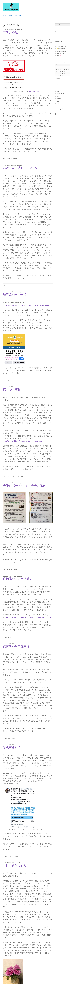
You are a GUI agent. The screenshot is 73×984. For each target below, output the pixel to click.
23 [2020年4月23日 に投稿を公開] (62, 73)
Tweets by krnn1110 (59, 36)
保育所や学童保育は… (17, 646)
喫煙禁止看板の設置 (61, 46)
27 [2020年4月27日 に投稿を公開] (56, 75)
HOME (4, 15)
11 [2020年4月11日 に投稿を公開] (66, 69)
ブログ (10, 15)
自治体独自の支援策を (17, 579)
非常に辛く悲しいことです (21, 168)
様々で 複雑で (13, 389)
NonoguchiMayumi (18, 29)
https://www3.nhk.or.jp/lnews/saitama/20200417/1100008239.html (26, 305)
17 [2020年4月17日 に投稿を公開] (64, 71)
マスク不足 (10, 32)
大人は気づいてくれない (62, 53)
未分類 (17, 476)
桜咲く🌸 (59, 56)
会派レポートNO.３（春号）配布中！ (27, 485)
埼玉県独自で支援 (14, 295)
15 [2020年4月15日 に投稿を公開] (60, 71)
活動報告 (15, 158)
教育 (14, 476)
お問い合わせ (17, 15)
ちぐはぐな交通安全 (61, 51)
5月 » (59, 78)
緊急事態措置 (12, 747)
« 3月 (56, 78)
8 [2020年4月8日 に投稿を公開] (60, 69)
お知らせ (10, 158)
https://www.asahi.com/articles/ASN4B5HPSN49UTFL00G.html (24, 441)
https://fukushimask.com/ (34, 91)
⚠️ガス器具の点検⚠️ (61, 48)
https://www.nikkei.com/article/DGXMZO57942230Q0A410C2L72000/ (29, 617)
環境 (14, 738)
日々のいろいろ (11, 856)
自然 (58, 103)
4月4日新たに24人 (14, 865)
